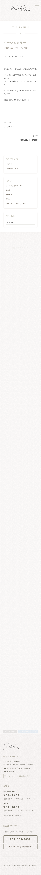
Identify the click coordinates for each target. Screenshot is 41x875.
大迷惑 (8, 199)
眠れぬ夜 (9, 195)
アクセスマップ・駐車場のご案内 (18, 776)
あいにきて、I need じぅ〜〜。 (16, 204)
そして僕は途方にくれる (14, 186)
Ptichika (17, 865)
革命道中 (9, 190)
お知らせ (9, 164)
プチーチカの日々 (22, 48)
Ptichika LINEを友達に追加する (20, 847)
